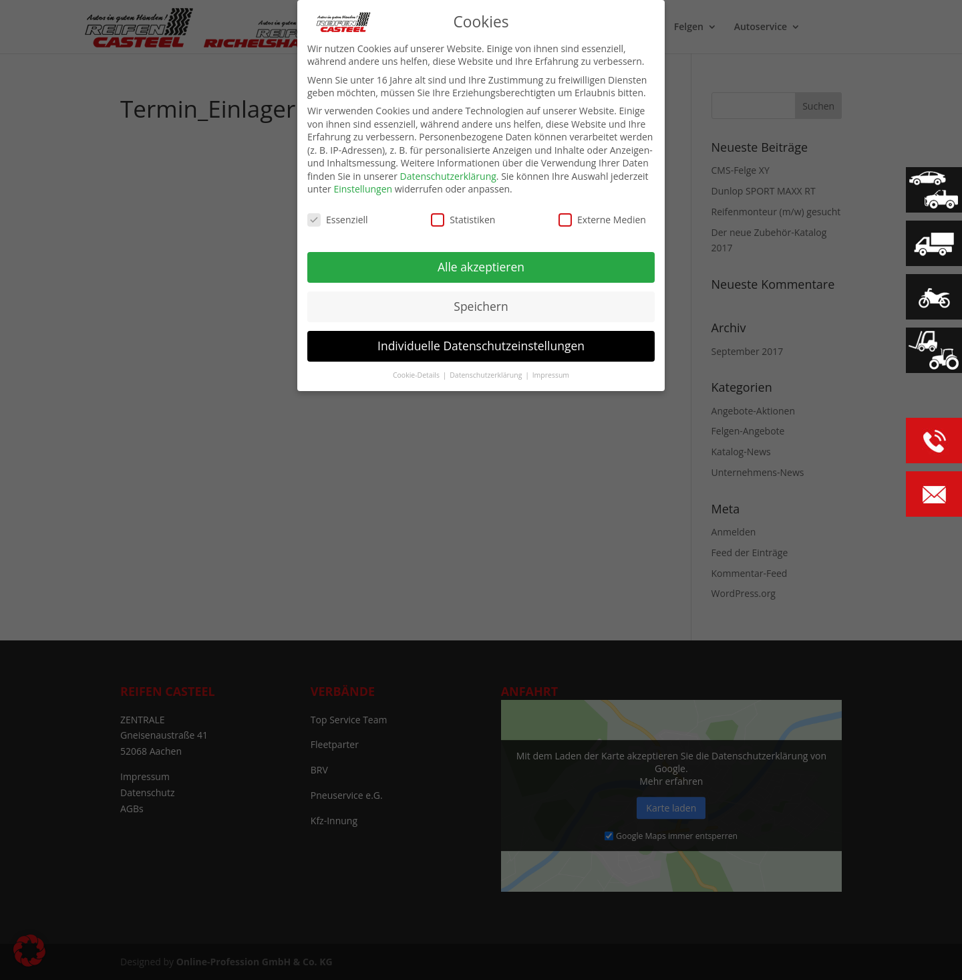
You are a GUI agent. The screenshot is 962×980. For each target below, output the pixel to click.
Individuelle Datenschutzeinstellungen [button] (481, 346)
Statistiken (463, 219)
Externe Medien (602, 219)
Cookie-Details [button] (417, 374)
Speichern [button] (481, 306)
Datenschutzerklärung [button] (487, 374)
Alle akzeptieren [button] (481, 267)
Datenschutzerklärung (448, 176)
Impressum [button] (550, 374)
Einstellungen (362, 188)
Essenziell (337, 219)
